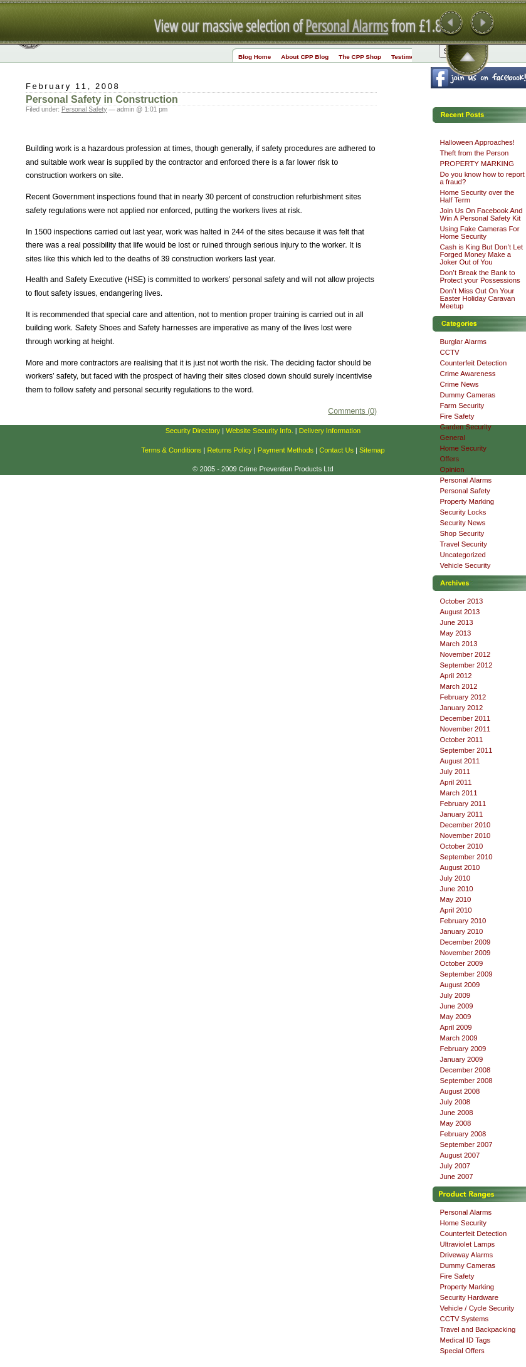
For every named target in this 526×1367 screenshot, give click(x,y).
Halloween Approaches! (477, 142)
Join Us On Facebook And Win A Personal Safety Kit (481, 214)
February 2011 (463, 803)
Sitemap (372, 450)
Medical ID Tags (465, 1340)
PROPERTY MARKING (477, 163)
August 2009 (460, 984)
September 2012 (466, 665)
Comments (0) (352, 411)
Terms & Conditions (171, 450)
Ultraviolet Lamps (467, 1244)
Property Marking (467, 501)
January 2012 (461, 707)
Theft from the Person (474, 153)
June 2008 (456, 1112)
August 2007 (460, 1155)
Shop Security (462, 533)
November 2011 (465, 729)
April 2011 (456, 782)
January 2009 (461, 1059)
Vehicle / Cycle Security (477, 1308)
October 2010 (461, 846)
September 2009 (466, 974)
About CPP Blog (305, 56)
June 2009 (456, 1006)
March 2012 (459, 686)
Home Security (463, 448)
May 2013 (455, 633)
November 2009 (465, 952)
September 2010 (466, 857)
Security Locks (463, 512)
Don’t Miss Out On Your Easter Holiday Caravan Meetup (477, 298)
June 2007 (456, 1176)
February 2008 (463, 1134)
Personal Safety (84, 109)
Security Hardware (469, 1297)
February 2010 (463, 920)
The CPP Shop (360, 56)
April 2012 (456, 675)
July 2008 (455, 1102)
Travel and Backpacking (478, 1329)
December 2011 (465, 718)
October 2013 (461, 601)
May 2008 (455, 1123)
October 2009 (461, 963)
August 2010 (460, 867)
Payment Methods (285, 450)
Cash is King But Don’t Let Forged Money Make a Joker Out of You (481, 254)
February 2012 (463, 697)
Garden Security (466, 427)
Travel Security (463, 544)
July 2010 (455, 878)
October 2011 (461, 739)
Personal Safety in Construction (102, 99)
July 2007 (455, 1166)
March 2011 (459, 793)
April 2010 (456, 910)
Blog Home (254, 56)
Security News (463, 522)
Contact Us (336, 450)
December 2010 (465, 825)
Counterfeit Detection (473, 363)
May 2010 (455, 899)
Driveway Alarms (466, 1255)
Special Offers (462, 1350)
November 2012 (465, 654)
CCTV (450, 352)
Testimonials (410, 56)
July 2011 (455, 771)
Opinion (452, 469)
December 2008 (465, 1070)
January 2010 (461, 931)
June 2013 (456, 622)
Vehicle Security (465, 565)
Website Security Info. (259, 430)
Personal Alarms (346, 25)
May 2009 (455, 1016)
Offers (450, 459)
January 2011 (461, 814)
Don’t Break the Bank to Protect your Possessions (480, 276)
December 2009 (465, 942)
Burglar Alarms (463, 341)
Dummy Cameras (467, 395)
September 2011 (466, 750)
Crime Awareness (468, 373)
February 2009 (463, 1048)
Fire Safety (457, 416)
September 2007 (466, 1144)
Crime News (459, 384)
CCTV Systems (464, 1318)
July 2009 (455, 995)
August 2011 (460, 761)
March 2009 (459, 1038)
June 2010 (456, 889)
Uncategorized (463, 554)
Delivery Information (330, 430)
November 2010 (465, 835)
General (452, 437)
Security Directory (193, 430)
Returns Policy (229, 450)
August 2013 (460, 611)
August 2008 (460, 1091)
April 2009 (456, 1027)
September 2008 (466, 1080)
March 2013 (459, 643)
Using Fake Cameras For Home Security (480, 232)
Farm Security (462, 405)
